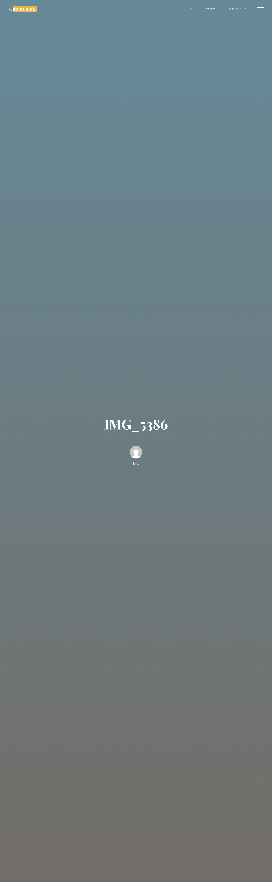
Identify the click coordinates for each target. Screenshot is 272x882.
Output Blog (22, 9)
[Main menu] (260, 9)
